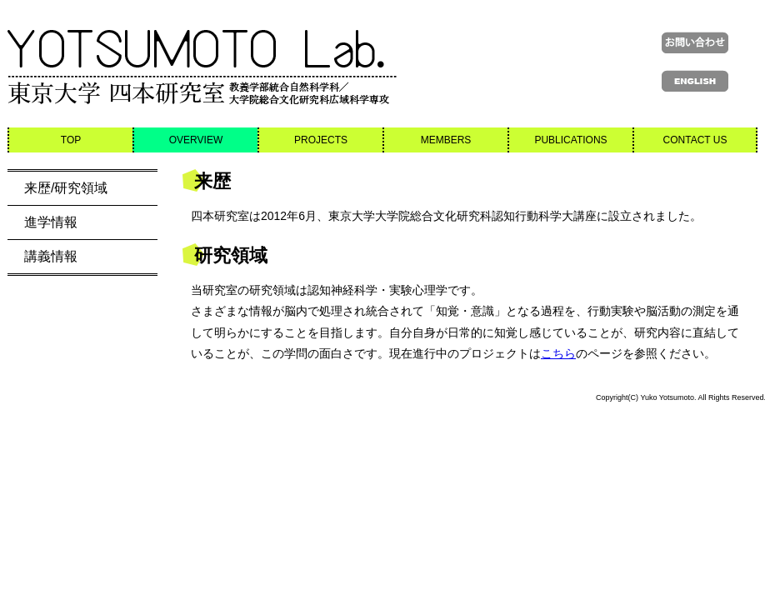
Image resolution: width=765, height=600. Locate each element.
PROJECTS (321, 140)
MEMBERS (446, 140)
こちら (558, 353)
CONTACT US (695, 140)
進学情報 (51, 222)
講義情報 (51, 256)
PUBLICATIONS (570, 140)
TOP (71, 140)
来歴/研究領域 (66, 188)
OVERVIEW (195, 140)
